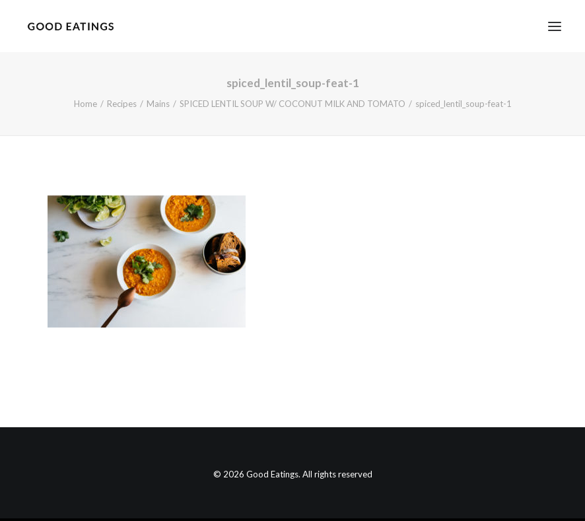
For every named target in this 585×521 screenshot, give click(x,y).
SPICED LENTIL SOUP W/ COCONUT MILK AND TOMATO (292, 103)
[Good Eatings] (70, 26)
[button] (554, 26)
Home (85, 103)
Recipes (122, 103)
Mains (158, 103)
